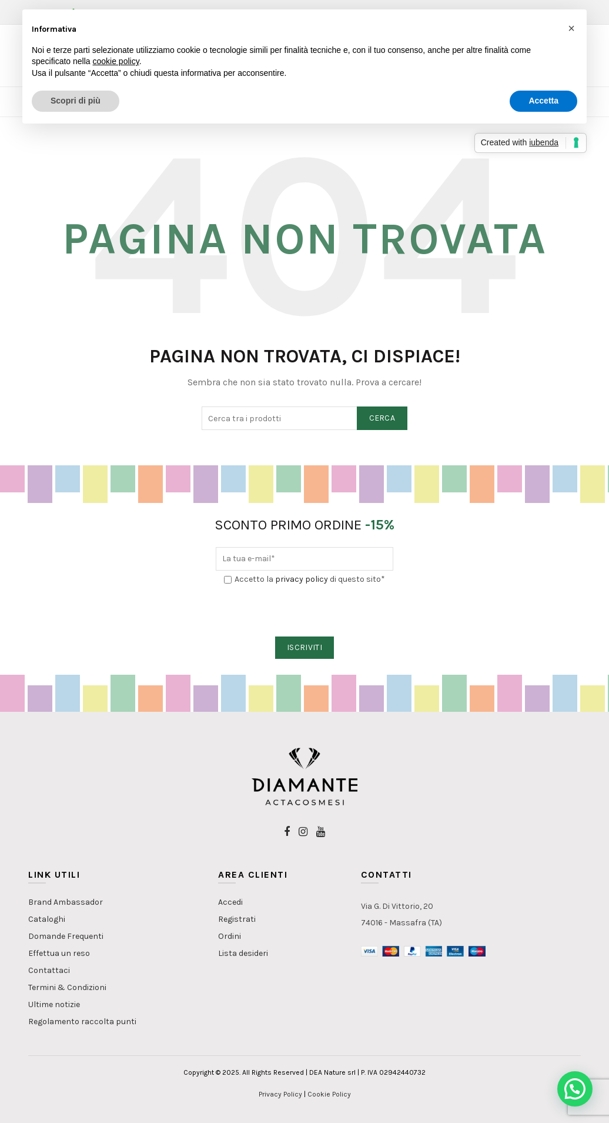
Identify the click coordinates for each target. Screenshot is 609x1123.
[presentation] (305, 611)
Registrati (237, 919)
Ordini (229, 936)
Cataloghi (46, 919)
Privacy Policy (280, 1094)
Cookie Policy (329, 1094)
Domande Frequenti (65, 936)
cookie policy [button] (116, 61)
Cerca (382, 418)
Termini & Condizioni (67, 987)
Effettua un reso (59, 953)
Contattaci (49, 970)
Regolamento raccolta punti (82, 1022)
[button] (575, 1089)
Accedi (230, 902)
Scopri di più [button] (76, 100)
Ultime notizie (54, 1004)
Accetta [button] (543, 100)
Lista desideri (243, 953)
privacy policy (301, 579)
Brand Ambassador (65, 902)
